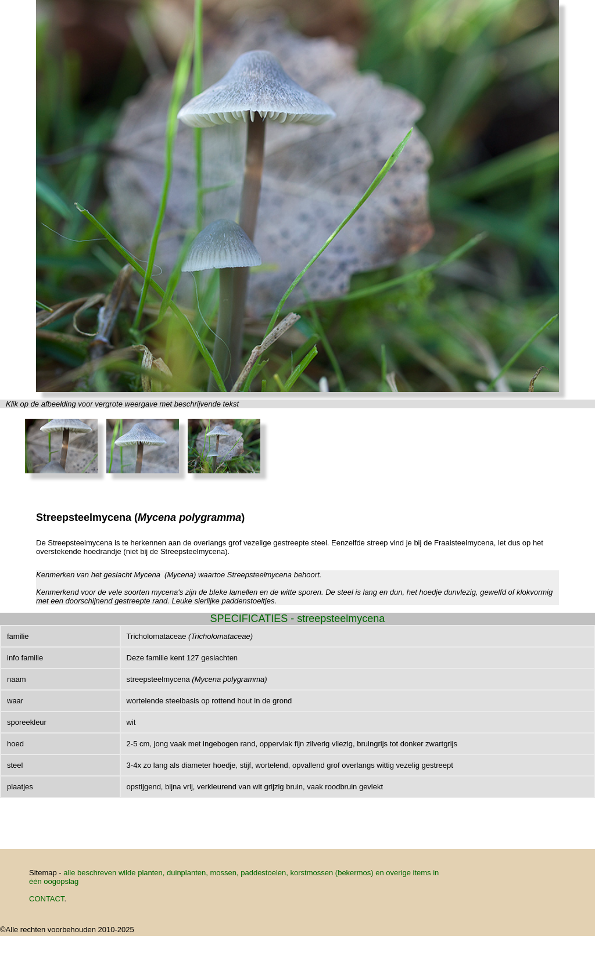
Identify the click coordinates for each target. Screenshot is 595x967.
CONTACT (46, 898)
